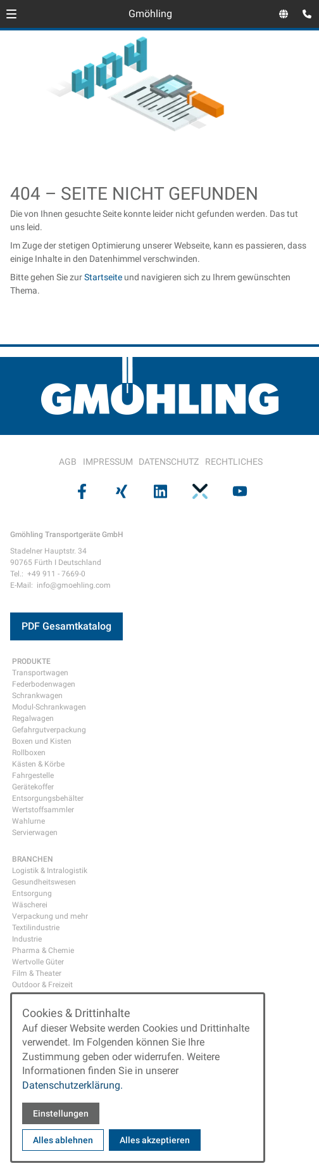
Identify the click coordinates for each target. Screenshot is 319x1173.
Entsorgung (32, 893)
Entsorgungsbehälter (48, 798)
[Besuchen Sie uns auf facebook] (80, 491)
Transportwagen (40, 672)
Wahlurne (28, 821)
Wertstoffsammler (43, 809)
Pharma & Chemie (43, 950)
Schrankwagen (37, 695)
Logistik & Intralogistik (49, 870)
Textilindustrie (35, 927)
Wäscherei (29, 904)
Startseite (103, 277)
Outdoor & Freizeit (42, 984)
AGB (68, 462)
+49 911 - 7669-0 (56, 573)
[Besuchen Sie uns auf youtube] (239, 491)
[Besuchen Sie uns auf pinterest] (199, 491)
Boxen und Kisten (42, 741)
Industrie (27, 939)
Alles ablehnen (63, 1140)
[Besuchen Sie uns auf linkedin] (159, 491)
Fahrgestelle (33, 775)
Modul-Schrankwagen (49, 707)
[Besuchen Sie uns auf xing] (120, 491)
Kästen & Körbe (38, 764)
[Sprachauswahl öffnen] (283, 14)
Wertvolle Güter (38, 961)
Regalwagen (33, 718)
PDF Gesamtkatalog (66, 626)
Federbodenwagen (43, 684)
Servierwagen (35, 832)
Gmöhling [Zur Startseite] (150, 14)
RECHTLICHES (234, 462)
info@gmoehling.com (74, 585)
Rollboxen (29, 752)
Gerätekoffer (33, 786)
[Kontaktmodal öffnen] (304, 15)
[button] (11, 14)
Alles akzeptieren (155, 1140)
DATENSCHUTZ (169, 462)
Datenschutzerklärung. (72, 1085)
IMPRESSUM (108, 462)
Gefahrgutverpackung (49, 729)
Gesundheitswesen (44, 882)
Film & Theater (36, 973)
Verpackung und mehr (50, 916)
